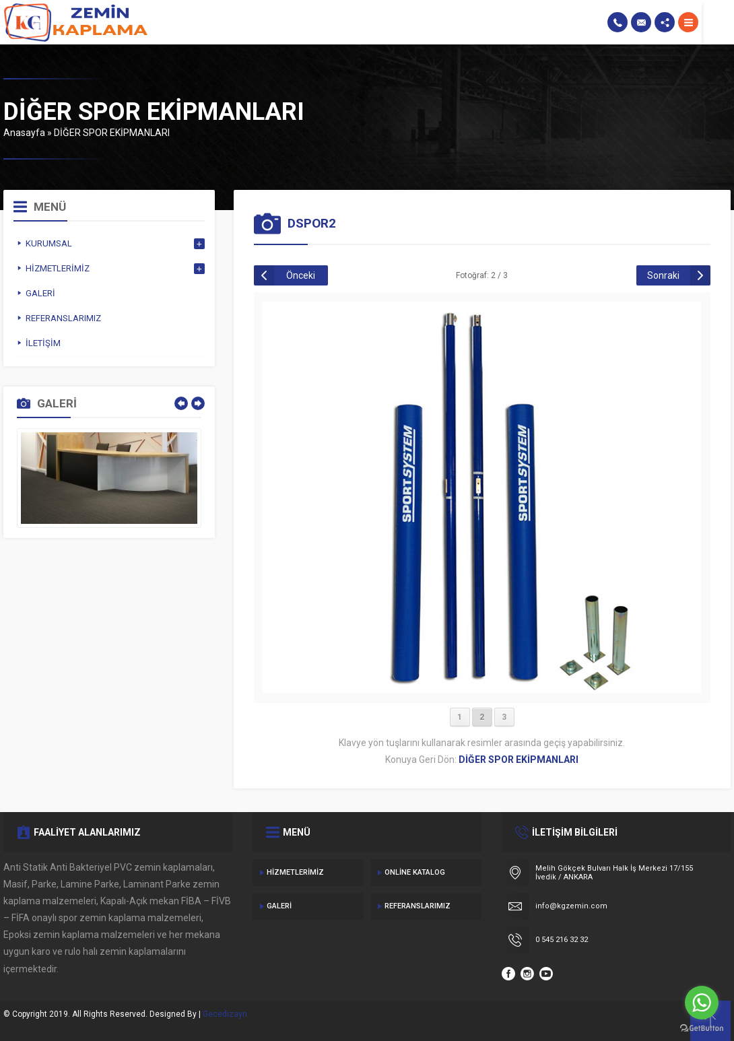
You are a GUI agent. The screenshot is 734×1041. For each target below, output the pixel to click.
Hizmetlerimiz (295, 872)
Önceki (300, 275)
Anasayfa (24, 132)
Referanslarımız (418, 906)
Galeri (279, 906)
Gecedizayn (225, 1014)
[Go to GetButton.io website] (701, 1028)
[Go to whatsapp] (702, 1002)
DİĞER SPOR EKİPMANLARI (112, 132)
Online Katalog (415, 872)
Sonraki (663, 275)
